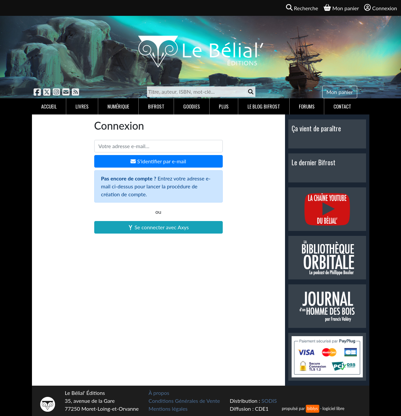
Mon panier (340, 92)
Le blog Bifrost (263, 106)
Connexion (380, 7)
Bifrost (156, 106)
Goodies (191, 106)
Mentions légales (168, 408)
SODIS (269, 401)
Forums (307, 106)
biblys (312, 408)
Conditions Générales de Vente (184, 401)
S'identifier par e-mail (158, 161)
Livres (82, 106)
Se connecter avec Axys (158, 227)
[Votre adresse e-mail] (158, 146)
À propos (159, 393)
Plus (224, 106)
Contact (342, 106)
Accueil (49, 106)
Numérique (118, 106)
